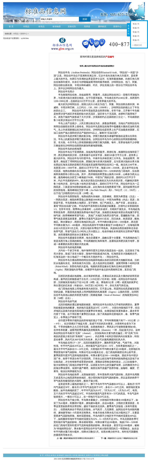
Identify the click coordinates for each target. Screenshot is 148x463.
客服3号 (136, 32)
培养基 (87, 26)
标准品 (41, 26)
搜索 (85, 19)
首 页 (11, 26)
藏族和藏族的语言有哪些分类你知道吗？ (79, 438)
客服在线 (129, 30)
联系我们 (97, 455)
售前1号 (136, 24)
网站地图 (104, 455)
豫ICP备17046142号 (86, 459)
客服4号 (136, 40)
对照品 (26, 26)
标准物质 (57, 26)
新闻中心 (117, 26)
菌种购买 (102, 26)
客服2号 (136, 28)
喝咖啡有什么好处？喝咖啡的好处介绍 (122, 438)
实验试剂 (72, 26)
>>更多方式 (137, 45)
